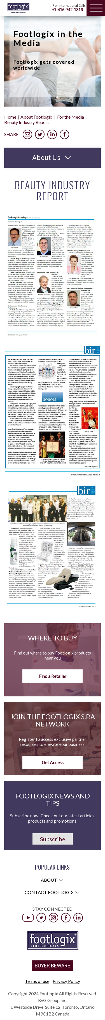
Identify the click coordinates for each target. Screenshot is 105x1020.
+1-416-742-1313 (67, 10)
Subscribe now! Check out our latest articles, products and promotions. (52, 818)
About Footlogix (36, 116)
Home (10, 116)
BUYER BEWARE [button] (52, 966)
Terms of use (37, 981)
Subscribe (52, 839)
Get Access (53, 762)
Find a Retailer (52, 676)
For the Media (70, 116)
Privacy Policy (66, 981)
